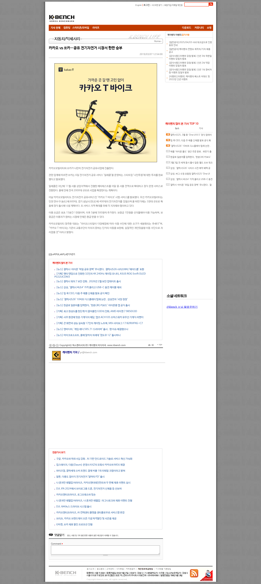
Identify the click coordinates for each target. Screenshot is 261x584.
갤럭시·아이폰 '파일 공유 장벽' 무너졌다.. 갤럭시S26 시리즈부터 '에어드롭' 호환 (189, 185)
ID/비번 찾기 (157, 5)
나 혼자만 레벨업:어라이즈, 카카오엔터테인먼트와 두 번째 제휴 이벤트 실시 (92, 482)
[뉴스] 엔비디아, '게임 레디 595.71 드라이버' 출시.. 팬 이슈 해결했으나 (91, 329)
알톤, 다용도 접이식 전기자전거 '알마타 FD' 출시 (79, 476)
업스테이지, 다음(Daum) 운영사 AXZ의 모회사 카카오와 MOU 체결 (89, 464)
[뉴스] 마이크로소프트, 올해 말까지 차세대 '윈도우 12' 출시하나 (87, 335)
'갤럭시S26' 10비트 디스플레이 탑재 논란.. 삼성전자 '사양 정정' (188, 146)
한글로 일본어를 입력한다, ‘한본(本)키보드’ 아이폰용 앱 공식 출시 (188, 158)
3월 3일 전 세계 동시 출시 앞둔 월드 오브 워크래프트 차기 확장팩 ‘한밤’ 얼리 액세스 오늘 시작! (189, 163)
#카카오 (56, 255)
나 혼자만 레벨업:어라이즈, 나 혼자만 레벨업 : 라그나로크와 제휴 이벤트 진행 (93, 500)
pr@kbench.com (88, 352)
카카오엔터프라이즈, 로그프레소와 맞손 (75, 494)
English (138, 5)
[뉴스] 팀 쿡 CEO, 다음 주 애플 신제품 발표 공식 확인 (81, 293)
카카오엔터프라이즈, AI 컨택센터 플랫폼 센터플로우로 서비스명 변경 (89, 512)
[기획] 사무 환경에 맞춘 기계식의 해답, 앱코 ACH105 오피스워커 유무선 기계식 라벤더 (98, 317)
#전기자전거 (70, 255)
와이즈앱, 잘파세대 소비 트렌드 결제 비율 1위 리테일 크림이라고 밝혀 (89, 470)
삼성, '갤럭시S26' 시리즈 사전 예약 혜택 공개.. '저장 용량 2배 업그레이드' (188, 169)
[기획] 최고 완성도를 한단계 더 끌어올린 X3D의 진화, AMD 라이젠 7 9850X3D (95, 311)
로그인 (147, 5)
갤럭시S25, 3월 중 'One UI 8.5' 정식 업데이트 (189, 135)
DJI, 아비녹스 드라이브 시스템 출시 (72, 506)
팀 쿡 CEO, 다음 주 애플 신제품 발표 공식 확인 (188, 141)
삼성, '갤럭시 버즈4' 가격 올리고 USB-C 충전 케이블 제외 (189, 180)
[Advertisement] (151, 16)
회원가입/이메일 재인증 (173, 5)
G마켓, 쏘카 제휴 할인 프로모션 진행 (73, 524)
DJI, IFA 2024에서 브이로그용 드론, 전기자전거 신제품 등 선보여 (88, 488)
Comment (57, 544)
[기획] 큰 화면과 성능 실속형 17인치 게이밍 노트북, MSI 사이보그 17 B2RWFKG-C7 (98, 323)
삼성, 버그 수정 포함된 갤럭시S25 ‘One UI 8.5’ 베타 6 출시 (188, 174)
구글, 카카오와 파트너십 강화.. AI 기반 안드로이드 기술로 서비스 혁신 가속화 (93, 458)
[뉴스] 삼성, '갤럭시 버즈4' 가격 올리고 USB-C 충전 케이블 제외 (87, 287)
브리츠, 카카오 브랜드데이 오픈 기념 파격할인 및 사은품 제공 (85, 518)
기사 (201, 128)
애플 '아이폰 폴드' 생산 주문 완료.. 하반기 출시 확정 (189, 152)
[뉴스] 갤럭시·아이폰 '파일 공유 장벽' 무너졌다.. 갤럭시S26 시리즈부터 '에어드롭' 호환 (99, 269)
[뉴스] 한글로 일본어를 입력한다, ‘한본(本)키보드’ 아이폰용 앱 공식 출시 (92, 305)
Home (157, 41)
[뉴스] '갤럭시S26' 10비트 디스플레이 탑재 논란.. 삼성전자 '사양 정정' (91, 299)
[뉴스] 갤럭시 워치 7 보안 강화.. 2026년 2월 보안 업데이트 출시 (87, 281)
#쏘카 (62, 255)
